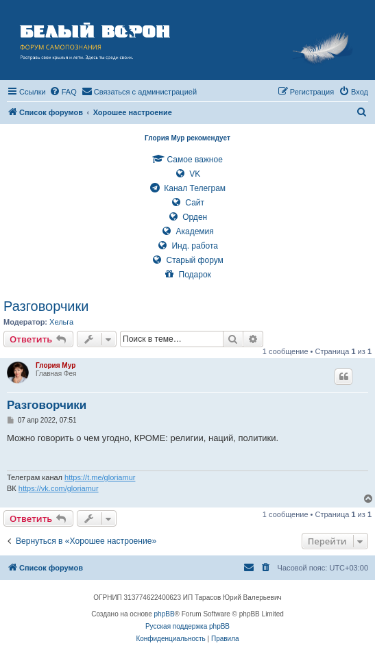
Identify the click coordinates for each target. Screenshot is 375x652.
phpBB (164, 614)
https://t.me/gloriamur (99, 477)
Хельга (61, 322)
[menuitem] (63, 92)
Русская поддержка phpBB (187, 626)
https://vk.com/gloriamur (59, 488)
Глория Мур (55, 365)
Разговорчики (45, 306)
